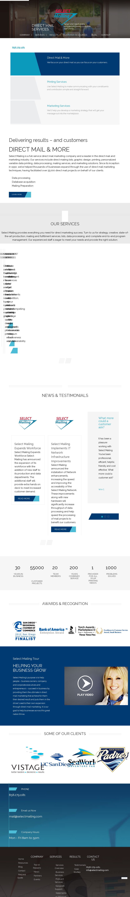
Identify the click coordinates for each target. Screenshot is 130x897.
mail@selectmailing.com (25, 781)
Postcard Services (65, 279)
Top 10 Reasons (37, 831)
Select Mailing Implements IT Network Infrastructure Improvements (61, 417)
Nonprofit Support (59, 852)
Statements (61, 858)
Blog (94, 35)
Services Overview (59, 831)
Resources (23, 828)
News (36, 836)
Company (25, 35)
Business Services (21, 279)
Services (39, 35)
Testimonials (80, 830)
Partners (38, 840)
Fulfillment (61, 862)
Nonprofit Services (108, 279)
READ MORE (28, 463)
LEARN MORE (21, 194)
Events (37, 844)
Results (54, 35)
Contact (105, 35)
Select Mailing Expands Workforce (27, 411)
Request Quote (65, 41)
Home (21, 824)
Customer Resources (75, 35)
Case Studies (77, 835)
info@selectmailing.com (97, 835)
